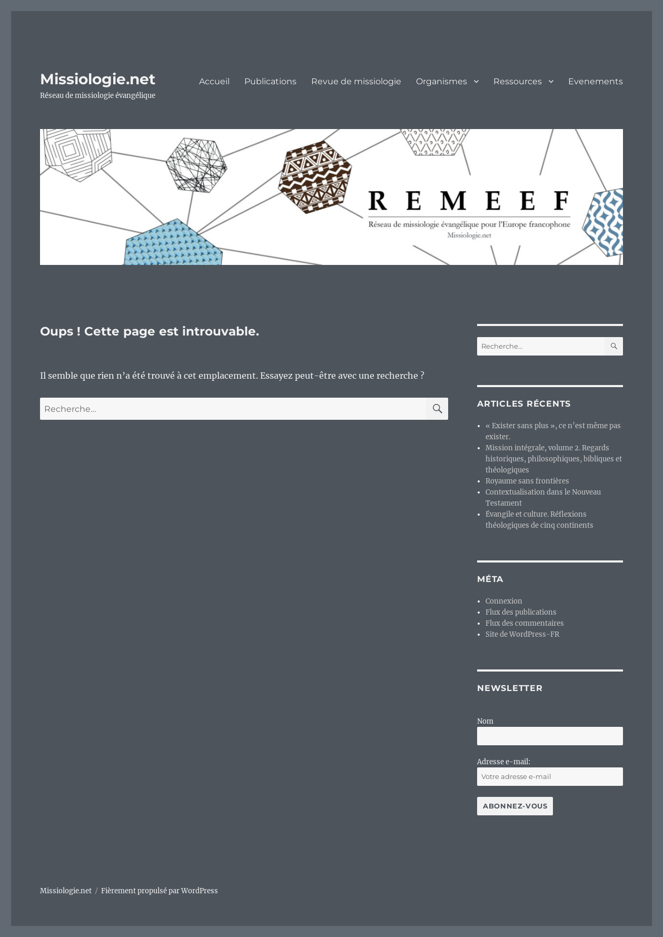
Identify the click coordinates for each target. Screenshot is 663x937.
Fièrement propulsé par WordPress (159, 890)
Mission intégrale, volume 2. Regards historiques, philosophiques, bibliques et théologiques (554, 459)
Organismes (441, 81)
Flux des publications (521, 612)
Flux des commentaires (525, 623)
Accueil (214, 81)
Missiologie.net (97, 79)
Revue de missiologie (356, 81)
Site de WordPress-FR (522, 634)
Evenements (595, 81)
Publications (270, 81)
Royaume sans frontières (527, 481)
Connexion (504, 601)
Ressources (517, 81)
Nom (485, 721)
